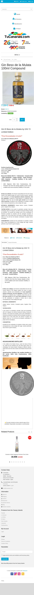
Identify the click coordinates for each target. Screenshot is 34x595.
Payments (4, 500)
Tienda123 (24, 570)
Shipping (3, 496)
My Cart (30, 1)
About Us (3, 494)
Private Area (23, 1)
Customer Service (5, 502)
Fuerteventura (4, 525)
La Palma (3, 517)
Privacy (3, 539)
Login (2, 531)
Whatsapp (27, 238)
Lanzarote (3, 523)
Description (4, 242)
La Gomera (3, 515)
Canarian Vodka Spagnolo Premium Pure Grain (16, 454)
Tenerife (3, 513)
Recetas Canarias (5, 506)
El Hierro (3, 519)
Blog (3, 504)
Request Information (12, 242)
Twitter (12, 237)
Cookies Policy (4, 543)
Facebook (19, 237)
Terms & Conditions (5, 541)
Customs (3, 498)
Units (10, 119)
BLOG (16, 1)
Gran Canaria (4, 521)
